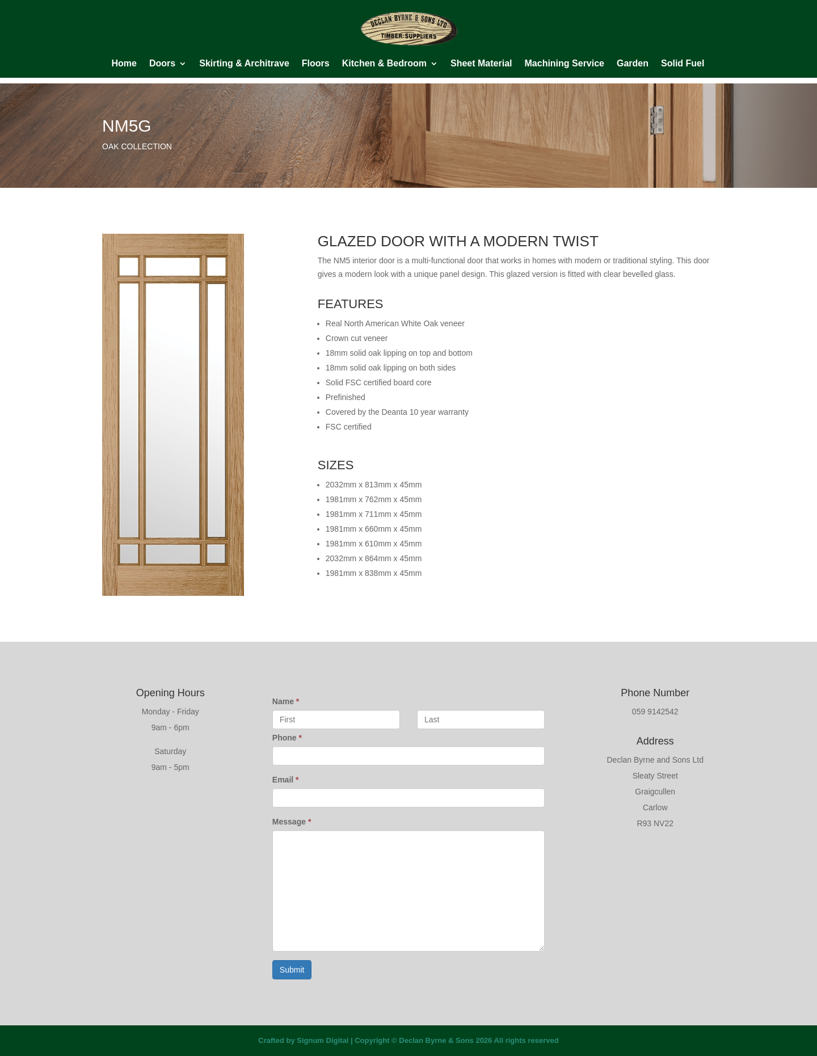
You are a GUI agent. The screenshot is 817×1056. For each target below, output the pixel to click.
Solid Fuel (682, 64)
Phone (287, 737)
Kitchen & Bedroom (384, 64)
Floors (316, 64)
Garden (632, 64)
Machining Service (565, 64)
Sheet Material (481, 64)
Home (124, 64)
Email (285, 779)
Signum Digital (322, 1040)
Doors (162, 64)
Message (291, 821)
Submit (292, 969)
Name (285, 701)
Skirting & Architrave (244, 64)
